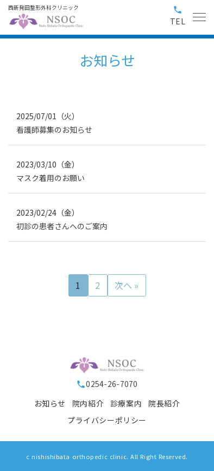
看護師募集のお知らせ (54, 129)
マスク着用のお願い (50, 177)
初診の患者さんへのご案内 (62, 226)
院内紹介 (88, 403)
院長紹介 (164, 403)
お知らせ (50, 403)
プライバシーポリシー (107, 420)
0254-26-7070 (106, 383)
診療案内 (126, 403)
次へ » (127, 285)
